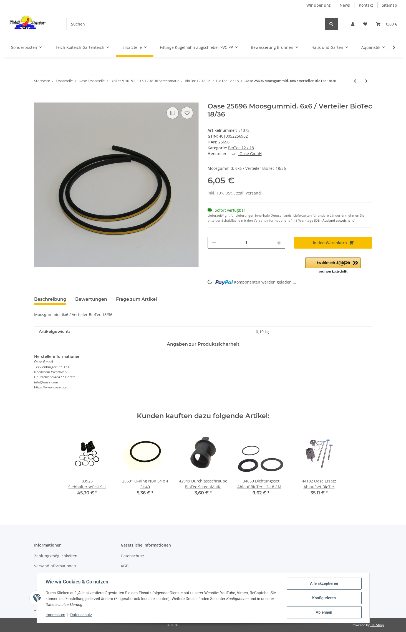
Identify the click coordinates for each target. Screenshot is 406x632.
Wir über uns (318, 5)
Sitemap (389, 5)
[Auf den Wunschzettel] (187, 113)
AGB (124, 565)
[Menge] (246, 242)
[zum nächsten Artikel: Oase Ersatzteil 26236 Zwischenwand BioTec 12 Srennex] (366, 81)
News (345, 5)
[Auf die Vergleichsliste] (173, 113)
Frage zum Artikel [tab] (136, 299)
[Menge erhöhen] (279, 242)
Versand (253, 193)
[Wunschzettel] (365, 24)
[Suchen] (196, 24)
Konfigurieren (324, 598)
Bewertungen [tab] (91, 299)
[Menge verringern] (214, 242)
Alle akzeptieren (324, 583)
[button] (353, 24)
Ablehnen (324, 612)
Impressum (55, 615)
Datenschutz (132, 555)
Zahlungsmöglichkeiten (55, 555)
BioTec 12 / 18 (241, 147)
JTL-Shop (377, 625)
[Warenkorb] (387, 24)
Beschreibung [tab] (50, 299)
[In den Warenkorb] (38, 99)
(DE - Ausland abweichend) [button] (334, 220)
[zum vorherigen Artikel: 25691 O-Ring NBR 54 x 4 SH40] (355, 81)
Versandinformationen (55, 565)
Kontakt (366, 5)
